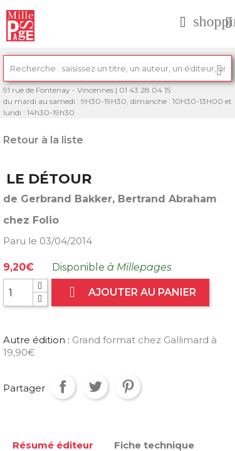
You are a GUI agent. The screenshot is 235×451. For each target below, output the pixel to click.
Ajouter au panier (130, 292)
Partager (62, 386)
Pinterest (127, 386)
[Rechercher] (117, 68)
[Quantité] (18, 292)
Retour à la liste (43, 140)
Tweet (95, 386)
